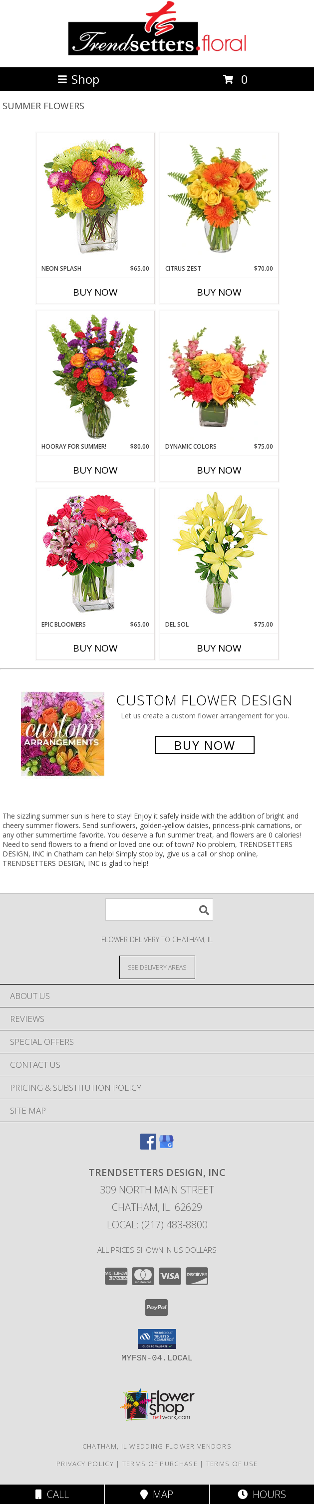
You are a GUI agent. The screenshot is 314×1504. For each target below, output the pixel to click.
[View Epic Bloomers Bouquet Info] (95, 555)
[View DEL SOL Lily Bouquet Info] (219, 555)
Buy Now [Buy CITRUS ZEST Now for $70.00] (219, 292)
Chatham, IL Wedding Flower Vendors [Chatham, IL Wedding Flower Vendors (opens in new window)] (157, 1446)
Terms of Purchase (160, 1463)
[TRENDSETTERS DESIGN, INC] (157, 52)
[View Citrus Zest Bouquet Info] (219, 199)
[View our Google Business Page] (166, 1146)
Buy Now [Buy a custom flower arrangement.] (205, 745)
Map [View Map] (156, 1494)
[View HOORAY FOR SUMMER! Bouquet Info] (95, 377)
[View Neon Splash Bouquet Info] (95, 199)
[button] (157, 1339)
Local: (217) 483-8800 (157, 1224)
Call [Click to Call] (52, 1494)
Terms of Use (232, 1463)
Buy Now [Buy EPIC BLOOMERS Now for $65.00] (95, 648)
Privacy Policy (85, 1463)
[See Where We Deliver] (157, 967)
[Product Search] (159, 909)
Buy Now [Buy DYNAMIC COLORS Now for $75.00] (219, 470)
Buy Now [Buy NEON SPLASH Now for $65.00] (95, 292)
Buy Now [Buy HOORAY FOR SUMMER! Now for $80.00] (95, 470)
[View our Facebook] (148, 1146)
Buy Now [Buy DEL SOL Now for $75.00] (219, 648)
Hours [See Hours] (262, 1494)
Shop (78, 79)
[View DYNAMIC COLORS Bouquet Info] (219, 377)
